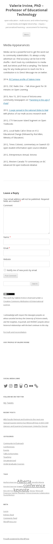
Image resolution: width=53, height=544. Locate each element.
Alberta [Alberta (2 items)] (24, 481)
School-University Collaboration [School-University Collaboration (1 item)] (37, 493)
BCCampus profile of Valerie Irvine (24, 79)
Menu (26, 34)
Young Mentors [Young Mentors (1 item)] (8, 495)
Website (7, 259)
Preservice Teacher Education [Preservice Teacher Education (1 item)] (14, 493)
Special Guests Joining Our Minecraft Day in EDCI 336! (25, 422)
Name (7, 237)
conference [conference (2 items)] (34, 485)
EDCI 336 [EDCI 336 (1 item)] (6, 491)
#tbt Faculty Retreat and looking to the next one (23, 419)
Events (6, 450)
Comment (8, 205)
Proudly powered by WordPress (16, 539)
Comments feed (10, 518)
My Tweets (8, 403)
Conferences (9, 446)
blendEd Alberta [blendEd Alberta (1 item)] (38, 482)
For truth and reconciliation (14, 332)
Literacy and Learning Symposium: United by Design (25, 426)
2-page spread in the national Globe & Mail (28, 110)
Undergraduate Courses (13, 464)
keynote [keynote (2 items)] (21, 490)
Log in (5, 511)
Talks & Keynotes (10, 453)
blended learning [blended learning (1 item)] (9, 486)
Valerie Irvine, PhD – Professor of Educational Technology (26, 10)
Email (6, 248)
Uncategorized (9, 460)
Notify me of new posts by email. (22, 270)
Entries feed (8, 514)
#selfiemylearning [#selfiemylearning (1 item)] (10, 482)
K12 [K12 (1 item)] (11, 491)
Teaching (7, 457)
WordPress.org (9, 521)
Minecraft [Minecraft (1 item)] (39, 491)
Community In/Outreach (13, 443)
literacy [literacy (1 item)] (32, 491)
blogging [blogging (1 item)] (20, 486)
